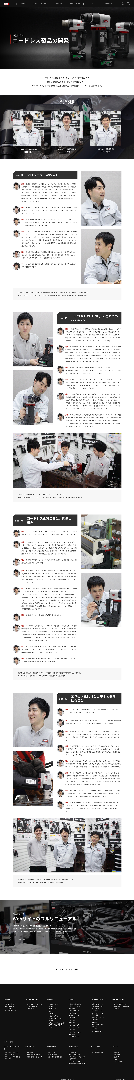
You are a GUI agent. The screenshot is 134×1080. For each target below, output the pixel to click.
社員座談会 (95, 1020)
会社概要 (51, 1006)
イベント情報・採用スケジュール (97, 1007)
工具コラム (73, 1052)
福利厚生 (51, 1021)
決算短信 (72, 1008)
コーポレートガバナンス (77, 1032)
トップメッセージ (53, 1004)
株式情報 (72, 1022)
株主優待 (72, 1030)
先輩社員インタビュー (98, 1017)
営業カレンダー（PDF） (55, 1018)
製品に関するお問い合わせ (34, 1057)
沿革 (49, 1011)
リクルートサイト (99, 999)
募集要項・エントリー (98, 1004)
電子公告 (72, 1018)
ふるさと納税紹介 (53, 1016)
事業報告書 (73, 1013)
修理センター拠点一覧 (11, 1052)
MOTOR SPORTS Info (120, 1004)
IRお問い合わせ (74, 1037)
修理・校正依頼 (9, 1054)
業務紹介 (94, 1022)
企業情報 (50, 999)
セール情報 (117, 1054)
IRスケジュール (74, 1027)
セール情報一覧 (52, 1054)
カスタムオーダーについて (34, 1004)
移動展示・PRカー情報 (33, 1054)
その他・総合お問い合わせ (77, 1063)
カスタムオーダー (31, 999)
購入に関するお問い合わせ (56, 1057)
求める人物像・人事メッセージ (97, 1025)
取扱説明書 (30, 1052)
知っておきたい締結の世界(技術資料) (77, 1058)
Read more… (23, 939)
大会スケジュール (119, 1009)
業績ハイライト (74, 1015)
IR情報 (71, 999)
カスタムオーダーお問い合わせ (32, 1007)
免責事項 (72, 1034)
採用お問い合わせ (97, 1031)
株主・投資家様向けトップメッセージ (76, 1005)
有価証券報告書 (74, 1011)
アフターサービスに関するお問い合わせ (12, 1058)
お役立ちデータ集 (75, 1061)
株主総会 (72, 1020)
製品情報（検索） (10, 1004)
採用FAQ (94, 1029)
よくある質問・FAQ (10, 1011)
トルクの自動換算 (75, 1054)
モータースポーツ (118, 999)
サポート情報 (8, 1042)
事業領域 (51, 1013)
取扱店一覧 (51, 1052)
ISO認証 (50, 1027)
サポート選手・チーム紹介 (121, 1006)
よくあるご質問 (74, 1025)
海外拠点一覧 (52, 1009)
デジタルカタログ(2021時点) (10, 1007)
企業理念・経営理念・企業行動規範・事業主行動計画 (56, 1024)
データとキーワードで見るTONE (98, 1014)
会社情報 (116, 1057)
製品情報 (7, 999)
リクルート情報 (118, 1062)
